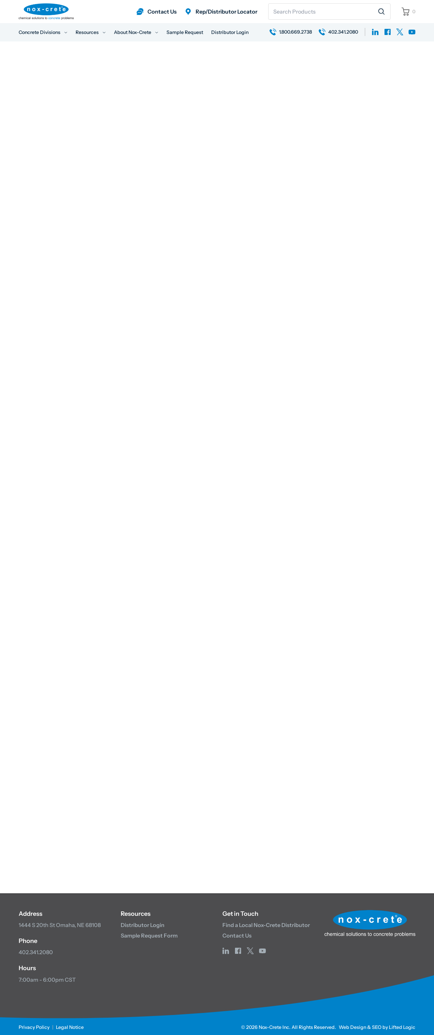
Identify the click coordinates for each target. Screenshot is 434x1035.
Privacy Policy (34, 1025)
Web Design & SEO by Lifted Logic (377, 1025)
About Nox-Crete (136, 32)
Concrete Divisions (43, 32)
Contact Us (237, 933)
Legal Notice (70, 1025)
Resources (91, 32)
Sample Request (184, 32)
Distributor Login (230, 32)
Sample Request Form (149, 933)
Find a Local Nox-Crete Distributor (266, 923)
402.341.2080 (36, 950)
